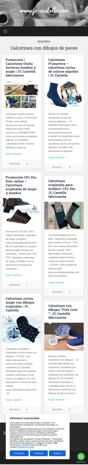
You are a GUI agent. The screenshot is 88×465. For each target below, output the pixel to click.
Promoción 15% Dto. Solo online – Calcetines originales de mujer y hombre (21, 185)
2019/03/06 (14, 285)
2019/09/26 (14, 164)
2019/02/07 (57, 409)
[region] (38, 436)
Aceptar (57, 453)
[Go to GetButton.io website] (81, 462)
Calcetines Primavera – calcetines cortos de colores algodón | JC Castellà (63, 67)
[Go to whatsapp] (81, 456)
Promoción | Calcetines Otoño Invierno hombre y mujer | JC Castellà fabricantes (21, 67)
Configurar (19, 453)
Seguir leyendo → (15, 153)
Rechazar (39, 453)
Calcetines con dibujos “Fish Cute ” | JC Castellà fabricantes (62, 312)
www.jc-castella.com (44, 10)
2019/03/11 (57, 167)
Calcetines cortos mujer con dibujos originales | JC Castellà (20, 304)
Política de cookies (26, 447)
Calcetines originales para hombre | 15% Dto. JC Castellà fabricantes (62, 189)
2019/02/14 (14, 410)
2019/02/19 (57, 292)
